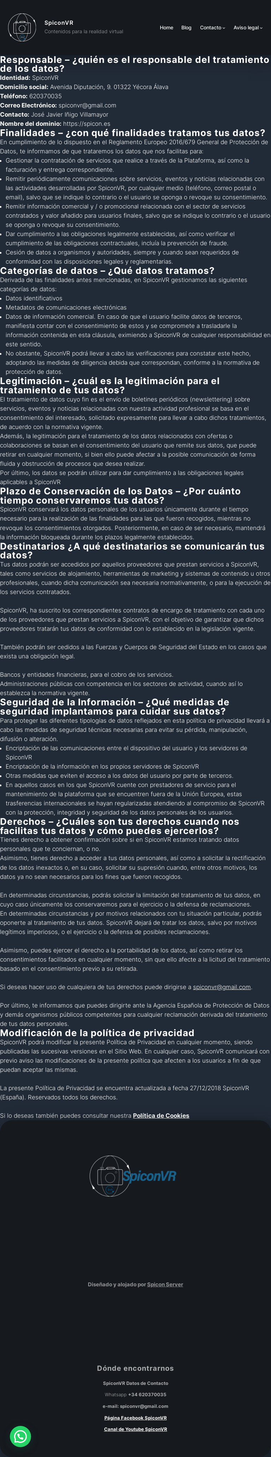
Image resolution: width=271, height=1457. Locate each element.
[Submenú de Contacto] (223, 27)
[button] (20, 1436)
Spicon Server (165, 1284)
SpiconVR (58, 22)
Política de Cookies (161, 1115)
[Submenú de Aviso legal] (261, 27)
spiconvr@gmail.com (222, 987)
